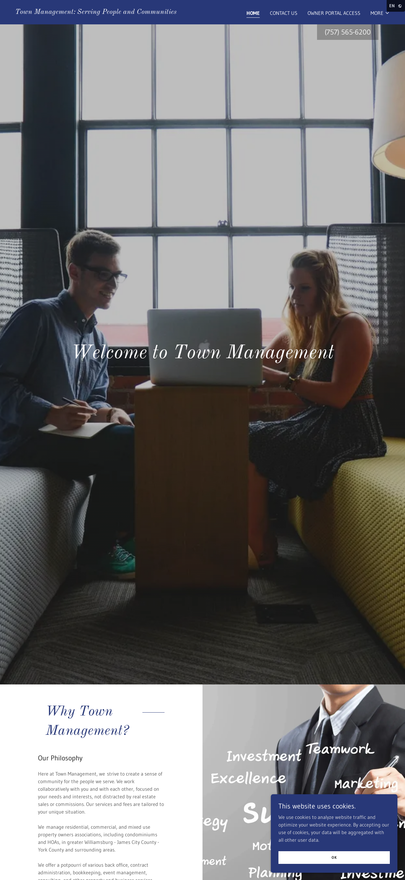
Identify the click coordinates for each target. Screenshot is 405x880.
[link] (96, 12)
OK (334, 857)
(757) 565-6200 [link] (348, 32)
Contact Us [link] (283, 13)
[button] (380, 13)
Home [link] (253, 13)
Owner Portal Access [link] (334, 13)
